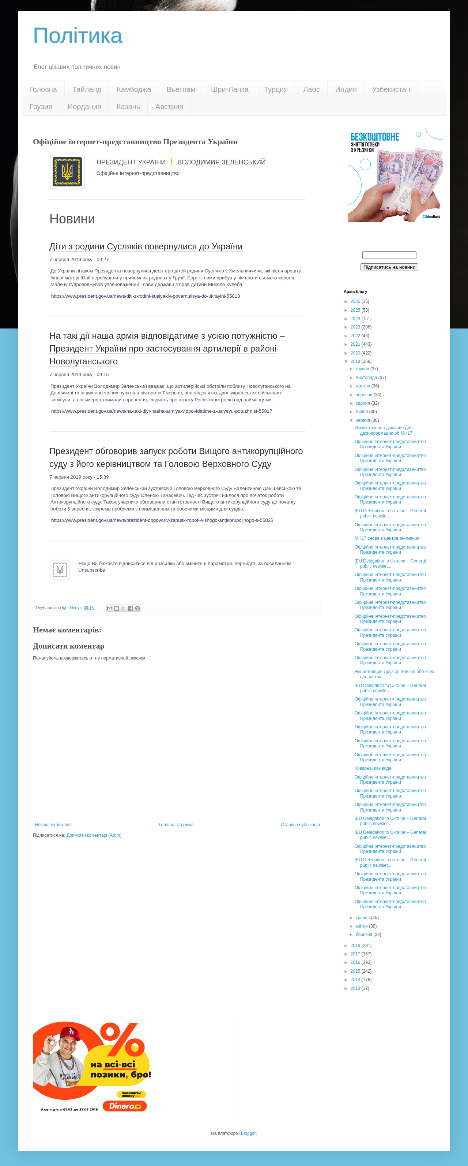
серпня (363, 403)
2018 (356, 945)
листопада (367, 377)
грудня (363, 368)
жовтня (363, 386)
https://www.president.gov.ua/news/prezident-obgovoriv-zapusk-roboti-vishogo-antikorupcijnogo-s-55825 (162, 520)
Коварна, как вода (373, 768)
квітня (362, 926)
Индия (346, 89)
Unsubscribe (91, 570)
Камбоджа (134, 89)
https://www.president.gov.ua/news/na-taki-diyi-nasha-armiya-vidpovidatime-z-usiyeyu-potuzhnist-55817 (161, 411)
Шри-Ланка (230, 89)
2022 (356, 335)
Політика (77, 35)
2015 (356, 971)
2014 (356, 979)
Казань (128, 107)
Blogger (248, 1133)
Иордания (84, 107)
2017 (356, 954)
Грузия (41, 107)
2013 (356, 988)
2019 (356, 361)
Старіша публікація (300, 824)
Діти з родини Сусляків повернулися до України (146, 246)
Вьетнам (181, 89)
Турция (276, 89)
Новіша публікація (53, 824)
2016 (356, 962)
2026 (356, 301)
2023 (356, 327)
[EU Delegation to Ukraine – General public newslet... (390, 513)
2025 (356, 310)
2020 (356, 353)
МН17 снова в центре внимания (387, 538)
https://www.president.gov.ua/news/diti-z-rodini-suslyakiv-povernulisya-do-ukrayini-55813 (145, 296)
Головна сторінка (176, 824)
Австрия (169, 107)
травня (363, 917)
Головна (43, 89)
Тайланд (86, 89)
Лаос (311, 89)
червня (363, 420)
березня (364, 934)
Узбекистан (391, 89)
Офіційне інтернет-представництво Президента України (390, 444)
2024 (356, 318)
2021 (356, 344)
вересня (365, 394)
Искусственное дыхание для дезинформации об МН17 (383, 430)
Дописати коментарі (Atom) (94, 835)
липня (362, 411)
